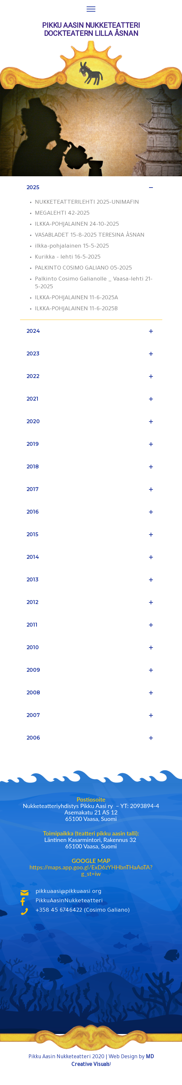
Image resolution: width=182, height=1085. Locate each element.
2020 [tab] (91, 421)
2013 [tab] (91, 580)
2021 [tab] (91, 399)
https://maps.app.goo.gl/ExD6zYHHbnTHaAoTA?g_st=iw (91, 870)
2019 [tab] (91, 444)
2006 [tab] (91, 738)
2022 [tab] (91, 376)
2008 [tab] (91, 693)
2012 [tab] (91, 602)
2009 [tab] (91, 670)
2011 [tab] (91, 625)
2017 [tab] (91, 489)
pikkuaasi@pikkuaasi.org (69, 892)
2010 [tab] (91, 647)
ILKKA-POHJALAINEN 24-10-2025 (77, 224)
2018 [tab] (91, 467)
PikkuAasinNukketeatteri (69, 901)
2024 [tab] (91, 331)
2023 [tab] (91, 354)
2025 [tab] (91, 187)
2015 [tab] (91, 534)
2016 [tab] (91, 512)
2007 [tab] (91, 715)
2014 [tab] (91, 557)
